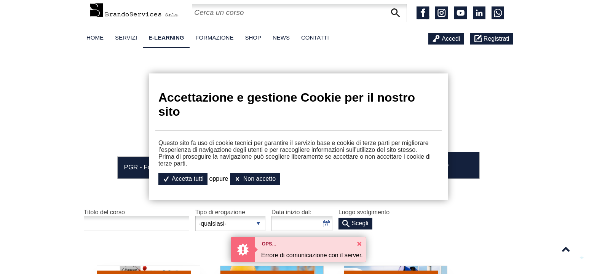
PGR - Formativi (147, 167)
